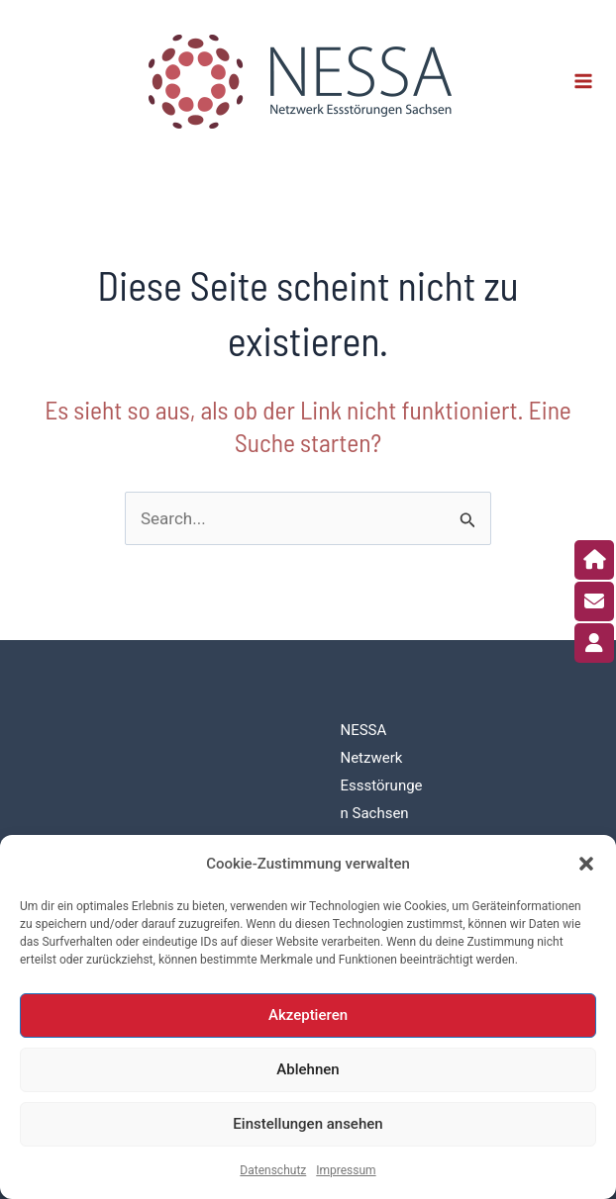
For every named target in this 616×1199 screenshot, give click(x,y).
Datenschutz (273, 1170)
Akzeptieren (308, 1015)
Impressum (345, 1170)
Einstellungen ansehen (307, 1124)
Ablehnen (307, 1069)
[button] (586, 864)
